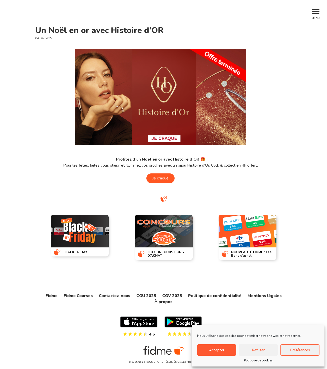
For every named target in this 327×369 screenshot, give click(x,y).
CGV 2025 (172, 296)
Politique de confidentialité (214, 296)
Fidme (52, 296)
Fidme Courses (78, 296)
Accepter (216, 350)
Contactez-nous (114, 296)
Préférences (300, 350)
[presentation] (33, 236)
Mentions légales (265, 296)
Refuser (258, 350)
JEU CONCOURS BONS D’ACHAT (165, 254)
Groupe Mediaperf (187, 362)
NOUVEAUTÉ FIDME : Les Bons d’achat (251, 254)
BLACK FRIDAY (75, 252)
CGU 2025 (146, 296)
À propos (163, 302)
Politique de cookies (258, 360)
